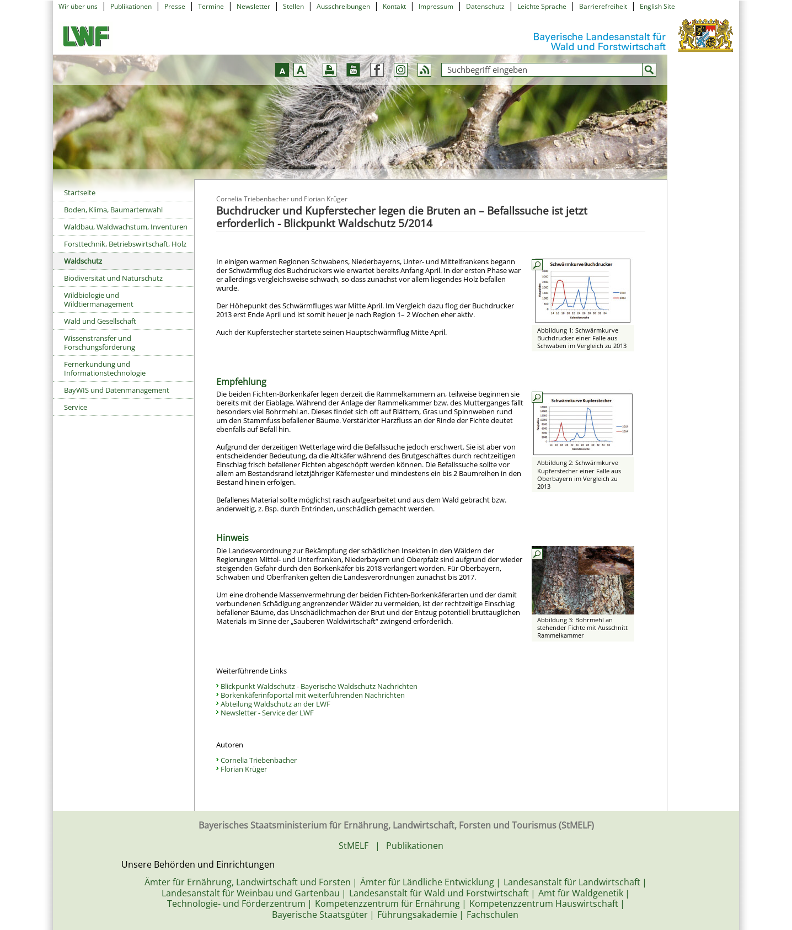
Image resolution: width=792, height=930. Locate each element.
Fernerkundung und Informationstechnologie (105, 368)
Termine (211, 6)
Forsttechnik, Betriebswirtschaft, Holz (125, 244)
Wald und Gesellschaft (100, 321)
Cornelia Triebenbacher (259, 760)
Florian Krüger (244, 769)
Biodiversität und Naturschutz (113, 278)
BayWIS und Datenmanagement (116, 390)
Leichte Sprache (541, 6)
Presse (174, 6)
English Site (657, 6)
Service (75, 407)
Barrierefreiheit (603, 6)
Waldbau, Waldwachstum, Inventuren (126, 227)
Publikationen (131, 6)
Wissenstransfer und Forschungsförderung (99, 342)
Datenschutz (485, 6)
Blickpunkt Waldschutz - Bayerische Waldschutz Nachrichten (319, 686)
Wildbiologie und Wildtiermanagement (98, 299)
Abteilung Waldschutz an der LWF (275, 704)
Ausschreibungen (343, 6)
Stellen (293, 6)
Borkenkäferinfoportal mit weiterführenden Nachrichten (313, 695)
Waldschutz (83, 261)
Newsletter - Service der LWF (267, 713)
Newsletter (253, 6)
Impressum (436, 6)
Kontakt (394, 6)
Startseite (79, 192)
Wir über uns (78, 6)
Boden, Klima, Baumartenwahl (113, 210)
